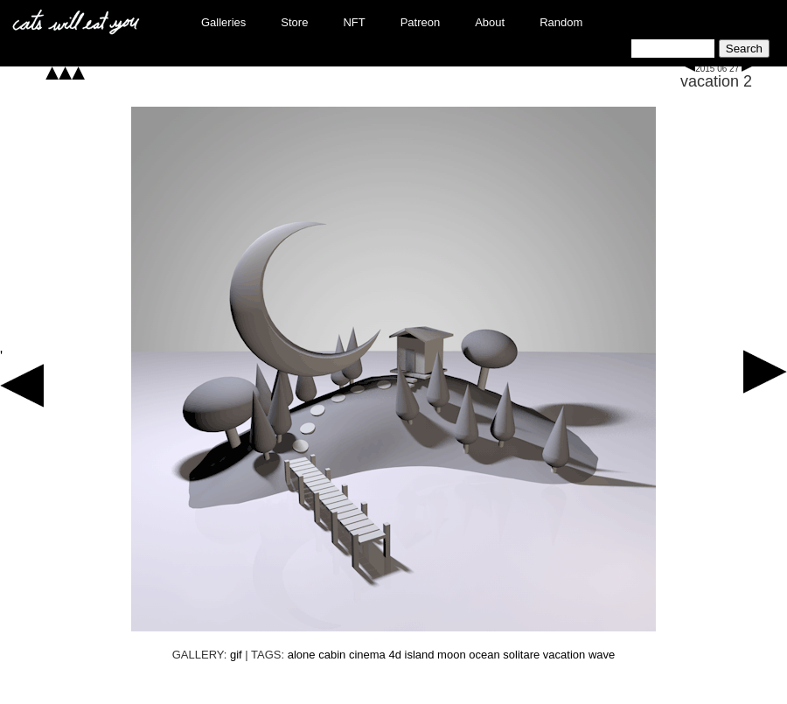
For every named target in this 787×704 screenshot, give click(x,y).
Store (294, 22)
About (490, 22)
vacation (564, 654)
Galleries (223, 22)
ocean (484, 654)
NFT (354, 22)
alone (302, 654)
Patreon (420, 22)
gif (236, 654)
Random (561, 22)
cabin (331, 654)
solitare (521, 654)
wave (602, 654)
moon (451, 654)
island (420, 654)
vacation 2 (716, 81)
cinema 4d (375, 654)
